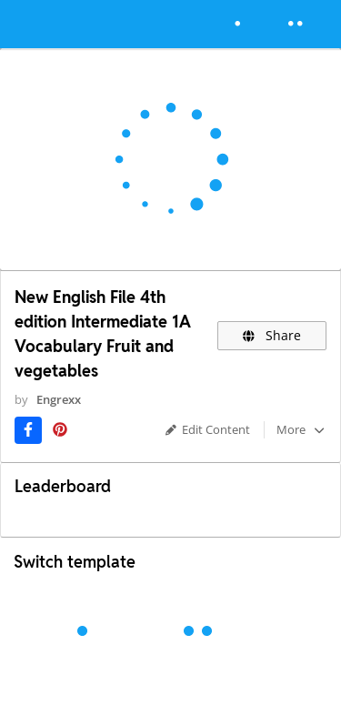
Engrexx (58, 399)
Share (272, 335)
